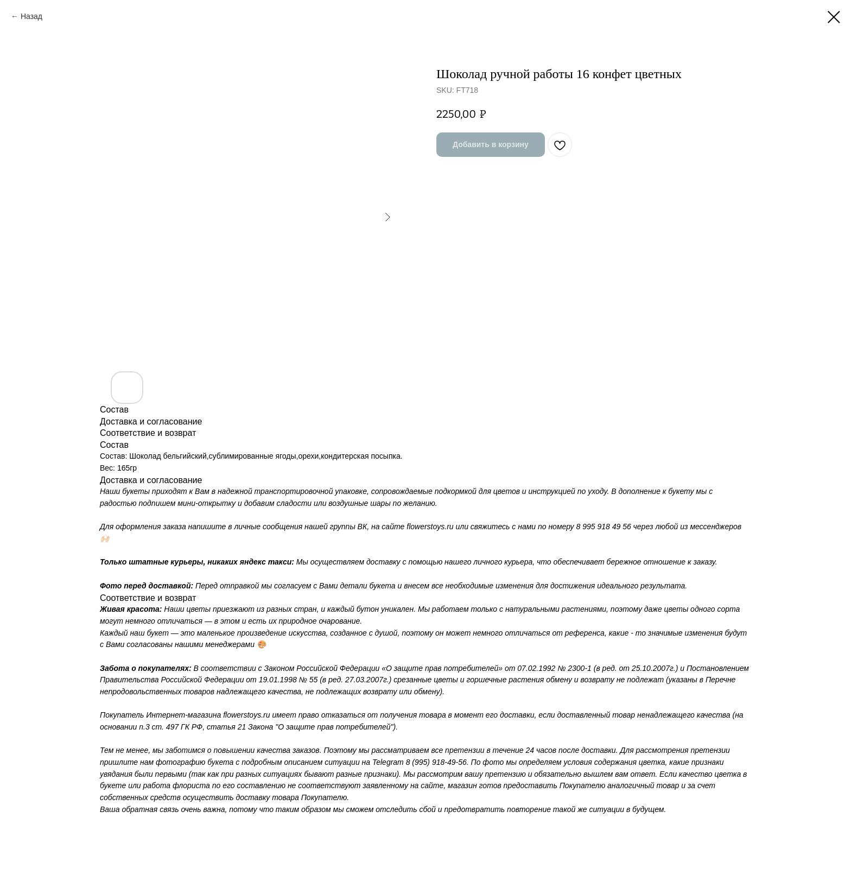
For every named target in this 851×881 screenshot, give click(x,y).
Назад (31, 16)
